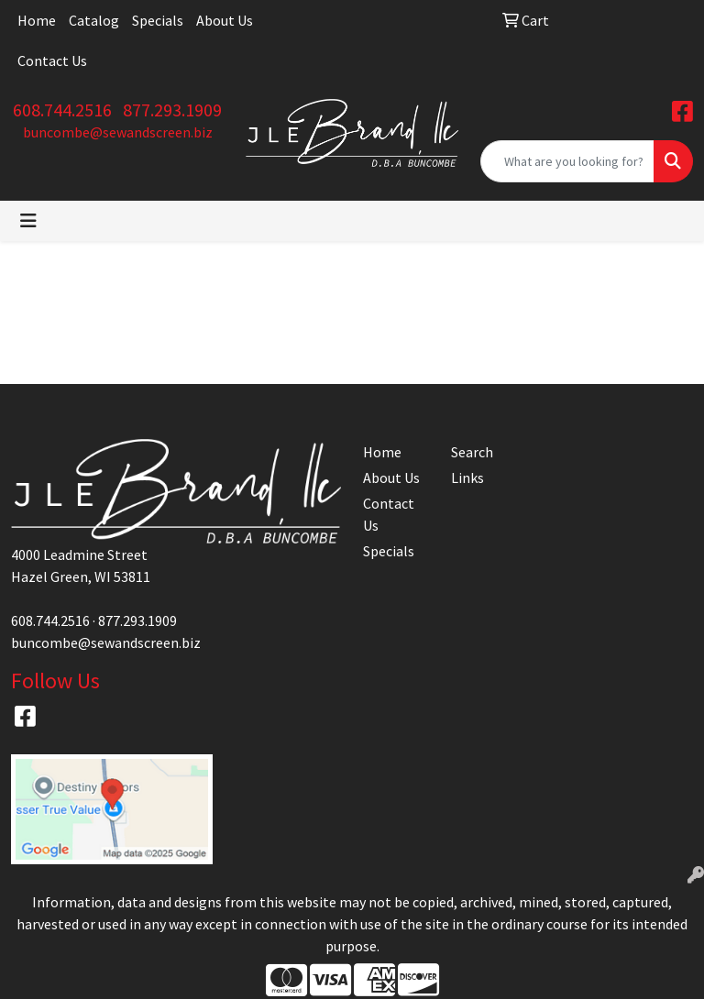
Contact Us (52, 60)
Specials (157, 20)
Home (36, 20)
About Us (224, 20)
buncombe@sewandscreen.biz (118, 132)
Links (467, 477)
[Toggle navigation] (28, 221)
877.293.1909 (172, 109)
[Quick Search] (567, 161)
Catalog (94, 20)
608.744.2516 (62, 109)
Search (472, 452)
